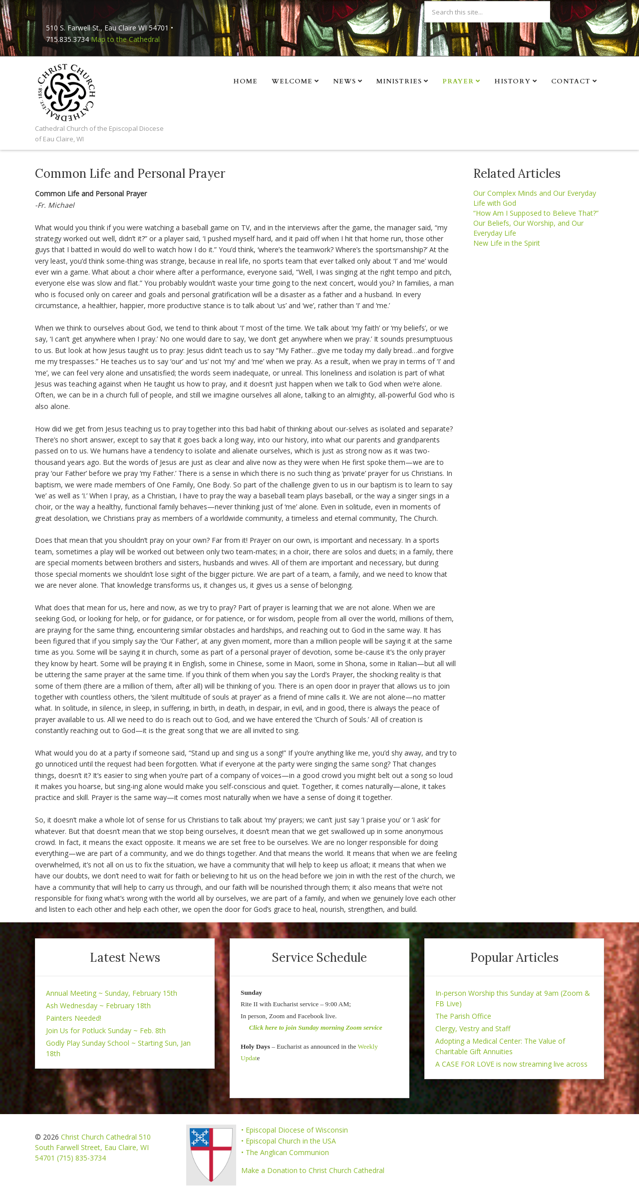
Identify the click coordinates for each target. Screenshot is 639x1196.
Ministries (399, 81)
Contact (571, 81)
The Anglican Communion (287, 1152)
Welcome (292, 81)
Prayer (458, 81)
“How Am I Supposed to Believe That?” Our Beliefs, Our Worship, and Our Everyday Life (536, 223)
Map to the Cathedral (125, 39)
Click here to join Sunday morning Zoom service (315, 1027)
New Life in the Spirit (506, 243)
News (344, 81)
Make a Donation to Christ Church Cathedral (312, 1170)
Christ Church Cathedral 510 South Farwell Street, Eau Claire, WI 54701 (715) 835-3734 (93, 1147)
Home (245, 81)
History (512, 81)
